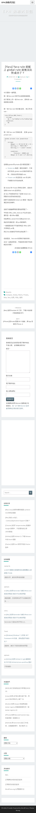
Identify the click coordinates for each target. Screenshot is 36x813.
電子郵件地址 (10, 383)
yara (9, 297)
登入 (6, 775)
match (20, 295)
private (25, 295)
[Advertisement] (18, 42)
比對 (12, 297)
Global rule (11, 168)
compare (9, 295)
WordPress (25, 808)
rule (5, 297)
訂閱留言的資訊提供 (12, 784)
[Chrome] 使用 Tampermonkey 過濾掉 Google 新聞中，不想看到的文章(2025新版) (18, 528)
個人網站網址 (10, 391)
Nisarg (18, 810)
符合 (16, 297)
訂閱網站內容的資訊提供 (13, 780)
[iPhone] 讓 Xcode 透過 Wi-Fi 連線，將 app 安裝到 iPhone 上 (18, 321)
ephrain (23, 77)
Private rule (11, 177)
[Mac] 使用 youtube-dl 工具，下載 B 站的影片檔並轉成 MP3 (18, 310)
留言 (8, 349)
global (15, 295)
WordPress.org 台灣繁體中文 (14, 789)
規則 (20, 297)
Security (8, 292)
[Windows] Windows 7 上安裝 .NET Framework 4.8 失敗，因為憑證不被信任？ (16, 638)
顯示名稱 (9, 376)
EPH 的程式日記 (8, 2)
